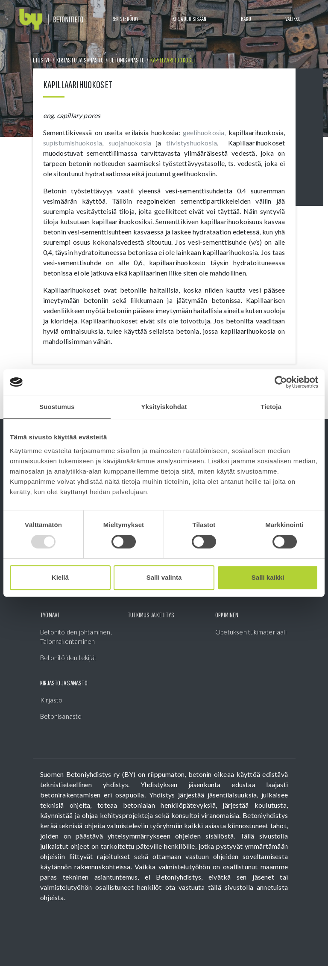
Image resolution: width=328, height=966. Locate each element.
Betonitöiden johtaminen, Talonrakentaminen (76, 636)
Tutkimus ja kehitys (151, 615)
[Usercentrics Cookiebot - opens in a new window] (280, 382)
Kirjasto (51, 700)
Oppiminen (226, 615)
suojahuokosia (132, 143)
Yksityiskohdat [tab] (164, 406)
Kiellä (60, 577)
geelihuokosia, (204, 132)
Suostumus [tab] (57, 406)
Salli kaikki (268, 577)
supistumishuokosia (72, 143)
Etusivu (42, 60)
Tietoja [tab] (271, 406)
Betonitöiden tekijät (68, 657)
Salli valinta (164, 577)
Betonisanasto (127, 60)
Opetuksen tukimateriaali (251, 632)
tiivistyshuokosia (191, 143)
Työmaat (50, 615)
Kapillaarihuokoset (173, 60)
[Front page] (51, 19)
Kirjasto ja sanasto (80, 60)
